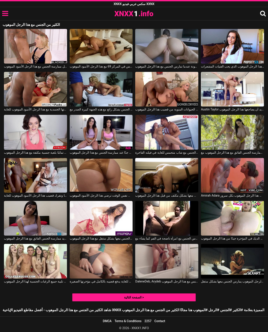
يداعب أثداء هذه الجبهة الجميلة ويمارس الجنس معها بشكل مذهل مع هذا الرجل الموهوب (101, 238)
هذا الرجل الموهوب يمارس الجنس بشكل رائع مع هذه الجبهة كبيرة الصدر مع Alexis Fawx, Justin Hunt (101, 109)
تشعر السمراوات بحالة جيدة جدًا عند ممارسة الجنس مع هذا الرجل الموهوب (101, 152)
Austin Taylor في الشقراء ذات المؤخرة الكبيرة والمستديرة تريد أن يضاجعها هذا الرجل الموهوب (232, 109)
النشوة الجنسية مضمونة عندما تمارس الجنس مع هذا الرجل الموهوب (166, 66)
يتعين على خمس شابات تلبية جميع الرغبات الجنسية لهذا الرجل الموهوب (35, 281)
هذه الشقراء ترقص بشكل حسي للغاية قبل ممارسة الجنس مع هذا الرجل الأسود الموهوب (35, 66)
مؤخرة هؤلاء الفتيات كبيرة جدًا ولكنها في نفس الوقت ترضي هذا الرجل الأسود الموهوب (101, 195)
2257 (147, 321)
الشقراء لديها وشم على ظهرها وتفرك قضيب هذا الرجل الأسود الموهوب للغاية (35, 195)
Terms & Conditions (128, 321)
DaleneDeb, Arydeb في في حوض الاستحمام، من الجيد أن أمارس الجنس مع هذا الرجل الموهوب (166, 281)
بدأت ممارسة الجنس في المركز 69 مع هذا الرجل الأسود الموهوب (101, 66)
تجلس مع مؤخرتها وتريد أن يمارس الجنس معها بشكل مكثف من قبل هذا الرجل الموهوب (166, 195)
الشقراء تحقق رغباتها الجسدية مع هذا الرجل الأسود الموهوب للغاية (35, 109)
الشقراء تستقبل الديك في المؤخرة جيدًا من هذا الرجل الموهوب (232, 238)
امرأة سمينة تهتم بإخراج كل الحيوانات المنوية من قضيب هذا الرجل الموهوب (166, 109)
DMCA (107, 321)
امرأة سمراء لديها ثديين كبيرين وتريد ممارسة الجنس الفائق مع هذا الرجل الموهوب (35, 238)
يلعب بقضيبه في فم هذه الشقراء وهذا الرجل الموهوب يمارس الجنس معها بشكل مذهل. (232, 281)
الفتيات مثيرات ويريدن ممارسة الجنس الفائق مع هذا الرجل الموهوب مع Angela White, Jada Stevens (232, 152)
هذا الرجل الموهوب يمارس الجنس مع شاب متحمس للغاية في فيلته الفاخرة (166, 152)
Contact (159, 321)
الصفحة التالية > (134, 297)
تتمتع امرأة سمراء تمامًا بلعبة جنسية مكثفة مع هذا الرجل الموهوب (35, 152)
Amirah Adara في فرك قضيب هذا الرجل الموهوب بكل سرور (232, 195)
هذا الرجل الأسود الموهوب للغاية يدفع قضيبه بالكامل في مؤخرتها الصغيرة (101, 281)
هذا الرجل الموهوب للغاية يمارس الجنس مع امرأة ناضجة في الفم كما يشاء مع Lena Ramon (166, 238)
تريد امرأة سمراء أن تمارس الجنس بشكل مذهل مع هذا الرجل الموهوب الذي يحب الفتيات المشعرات (232, 66)
